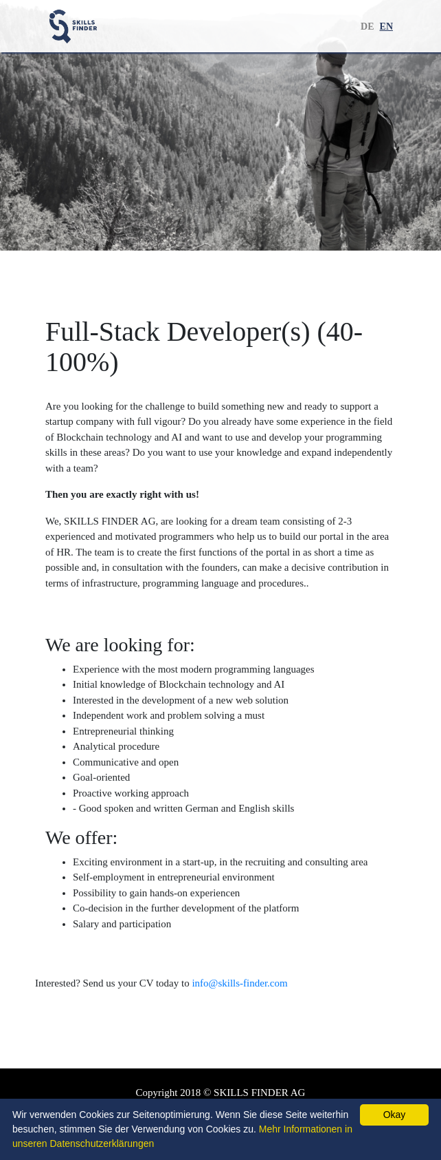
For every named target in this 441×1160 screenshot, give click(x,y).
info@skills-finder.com (239, 983)
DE (367, 26)
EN (386, 26)
